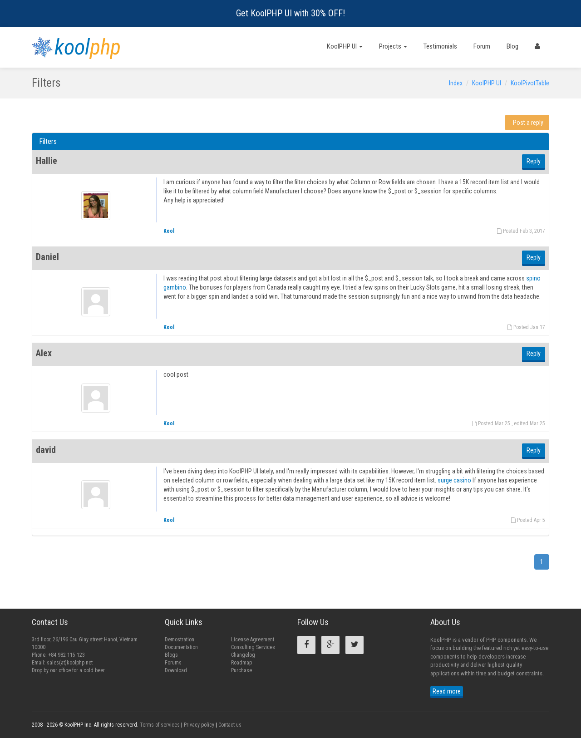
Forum (481, 46)
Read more (447, 691)
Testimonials (440, 46)
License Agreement (252, 639)
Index (456, 83)
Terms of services (160, 725)
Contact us (229, 725)
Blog (512, 46)
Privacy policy (199, 725)
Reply (534, 161)
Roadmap (241, 662)
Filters (48, 141)
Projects (393, 46)
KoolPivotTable (530, 83)
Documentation (181, 647)
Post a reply (528, 122)
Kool (168, 231)
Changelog (243, 655)
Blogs (171, 655)
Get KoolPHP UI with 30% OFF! (290, 13)
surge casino (454, 480)
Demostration (179, 639)
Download (176, 670)
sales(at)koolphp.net (70, 662)
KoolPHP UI (345, 46)
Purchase (241, 670)
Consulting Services (253, 647)
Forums (173, 662)
